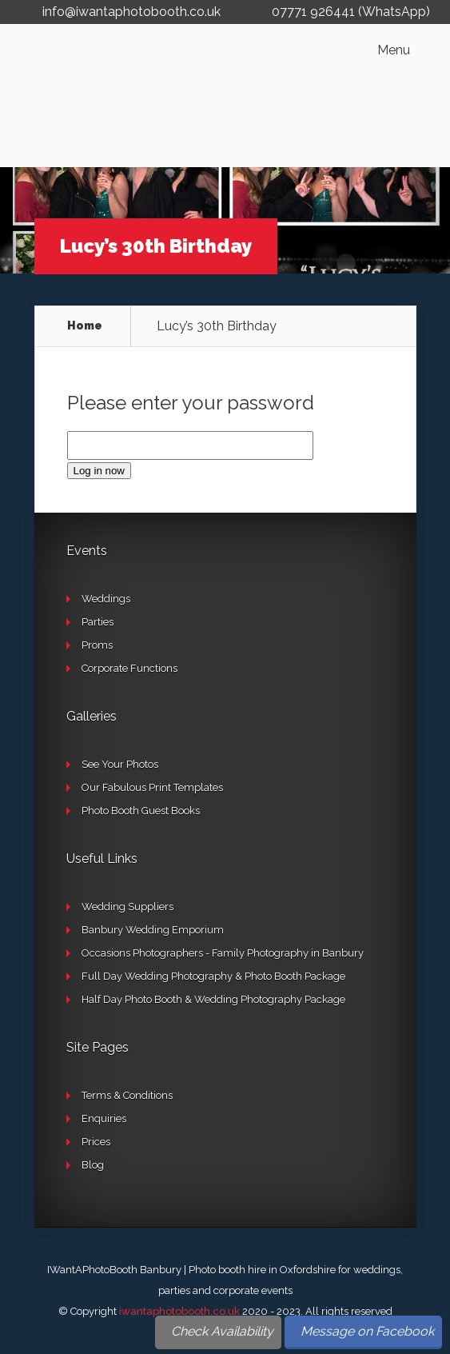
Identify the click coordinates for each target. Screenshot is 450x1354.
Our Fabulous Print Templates (152, 787)
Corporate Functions (129, 668)
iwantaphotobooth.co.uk (179, 1311)
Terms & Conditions (127, 1095)
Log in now (99, 471)
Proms (97, 645)
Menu (393, 50)
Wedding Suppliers (127, 907)
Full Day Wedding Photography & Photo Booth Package (213, 976)
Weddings (106, 599)
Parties (97, 622)
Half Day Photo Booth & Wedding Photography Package (213, 999)
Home (84, 325)
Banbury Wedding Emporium (153, 930)
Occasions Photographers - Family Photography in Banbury (223, 953)
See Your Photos (120, 764)
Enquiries (104, 1118)
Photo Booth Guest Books (141, 811)
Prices (96, 1142)
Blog (93, 1165)
